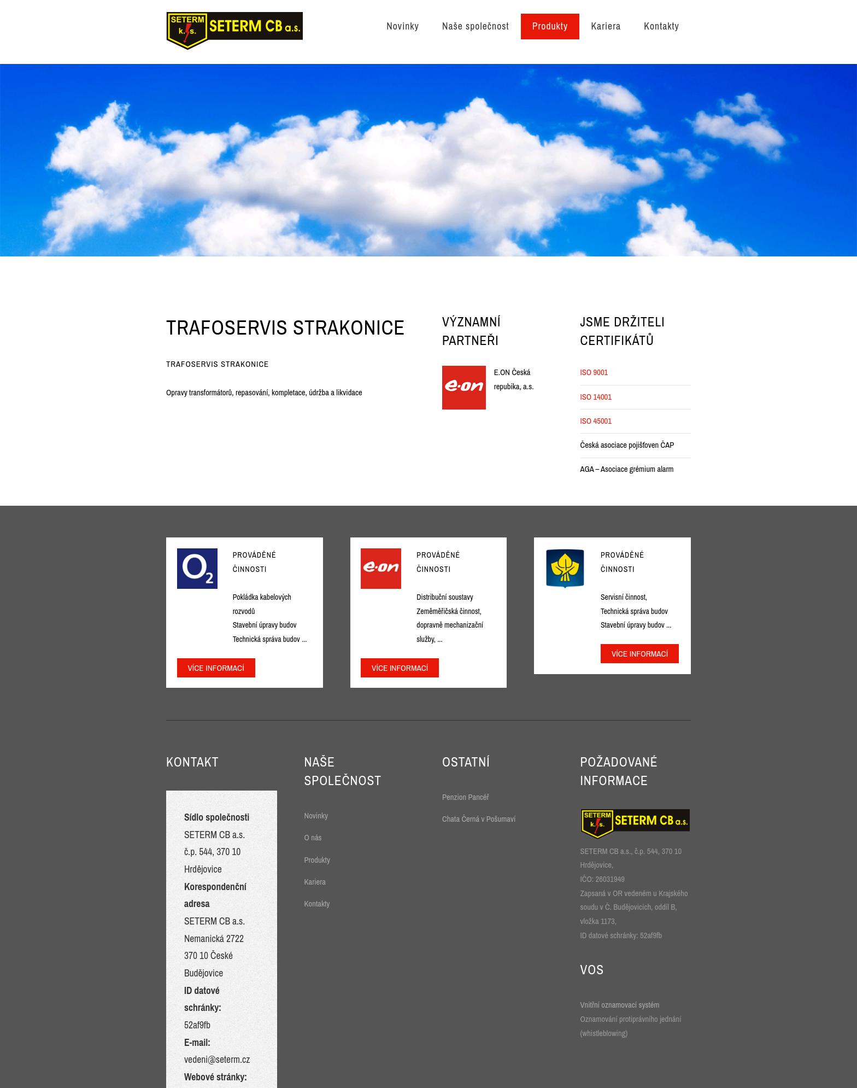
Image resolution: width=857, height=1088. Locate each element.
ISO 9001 (594, 372)
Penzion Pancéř (465, 797)
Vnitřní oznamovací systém (620, 1004)
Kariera (606, 26)
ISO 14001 (596, 396)
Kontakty (661, 26)
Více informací (215, 668)
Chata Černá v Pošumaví (478, 819)
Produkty (550, 26)
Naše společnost (475, 26)
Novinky (402, 26)
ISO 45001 (596, 421)
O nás (313, 837)
